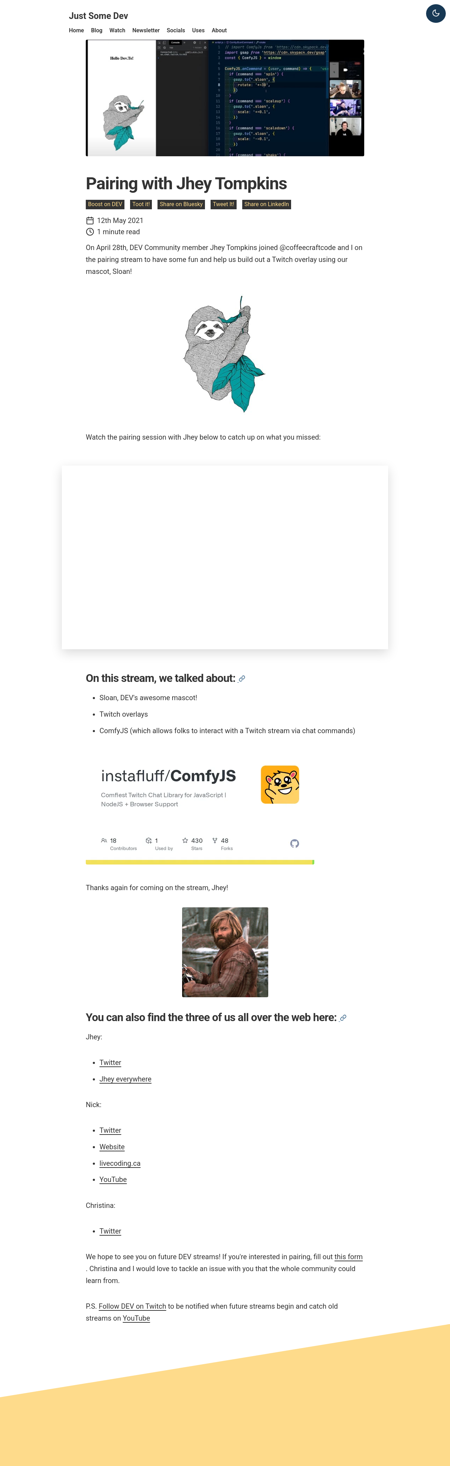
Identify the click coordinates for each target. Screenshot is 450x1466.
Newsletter (146, 30)
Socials (176, 30)
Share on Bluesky (181, 204)
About (219, 30)
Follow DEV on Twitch (132, 1306)
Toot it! (141, 204)
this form (348, 1257)
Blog (96, 30)
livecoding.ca (120, 1163)
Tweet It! (223, 204)
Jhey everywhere (125, 1079)
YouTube (113, 1179)
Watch (117, 30)
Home (76, 30)
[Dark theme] (436, 13)
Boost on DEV (105, 204)
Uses (198, 30)
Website (112, 1147)
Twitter (110, 1062)
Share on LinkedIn (266, 204)
